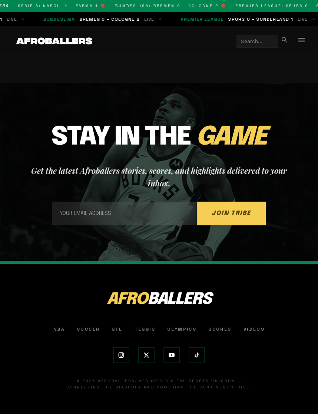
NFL (117, 329)
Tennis (145, 329)
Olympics (181, 329)
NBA (59, 329)
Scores (219, 329)
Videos (254, 329)
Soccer (88, 329)
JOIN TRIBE (231, 213)
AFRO (159, 299)
